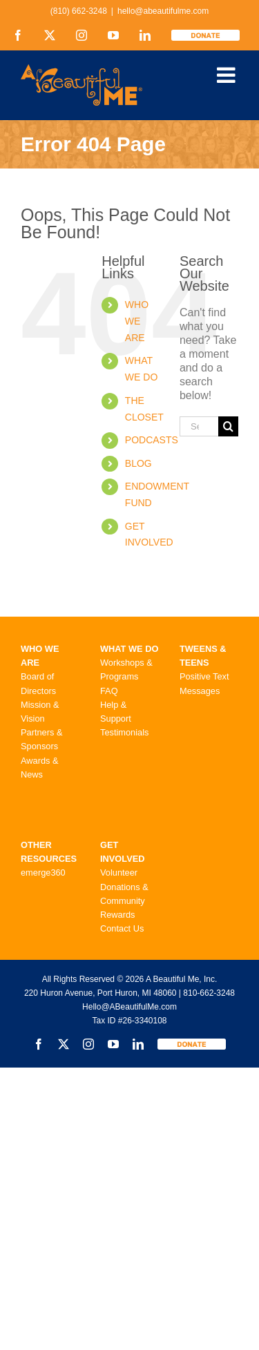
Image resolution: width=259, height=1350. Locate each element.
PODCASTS (151, 439)
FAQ (109, 691)
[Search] (228, 426)
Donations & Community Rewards (124, 901)
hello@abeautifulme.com (163, 11)
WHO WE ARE (136, 321)
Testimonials (124, 732)
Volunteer (118, 872)
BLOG (138, 463)
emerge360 (43, 872)
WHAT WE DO (129, 649)
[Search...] (199, 426)
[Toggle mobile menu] (227, 75)
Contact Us (122, 928)
